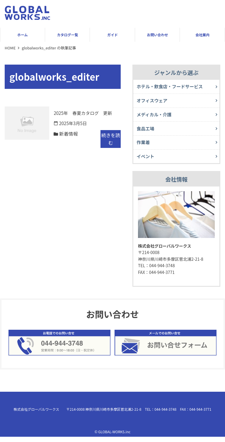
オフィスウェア (153, 101)
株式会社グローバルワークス (36, 414)
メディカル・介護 (155, 116)
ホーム (22, 34)
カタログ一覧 (67, 34)
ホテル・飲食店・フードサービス (172, 86)
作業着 (144, 146)
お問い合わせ (157, 34)
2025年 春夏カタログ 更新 (85, 112)
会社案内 (202, 34)
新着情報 (68, 134)
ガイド (112, 34)
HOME (10, 48)
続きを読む (110, 139)
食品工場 (146, 131)
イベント (146, 160)
